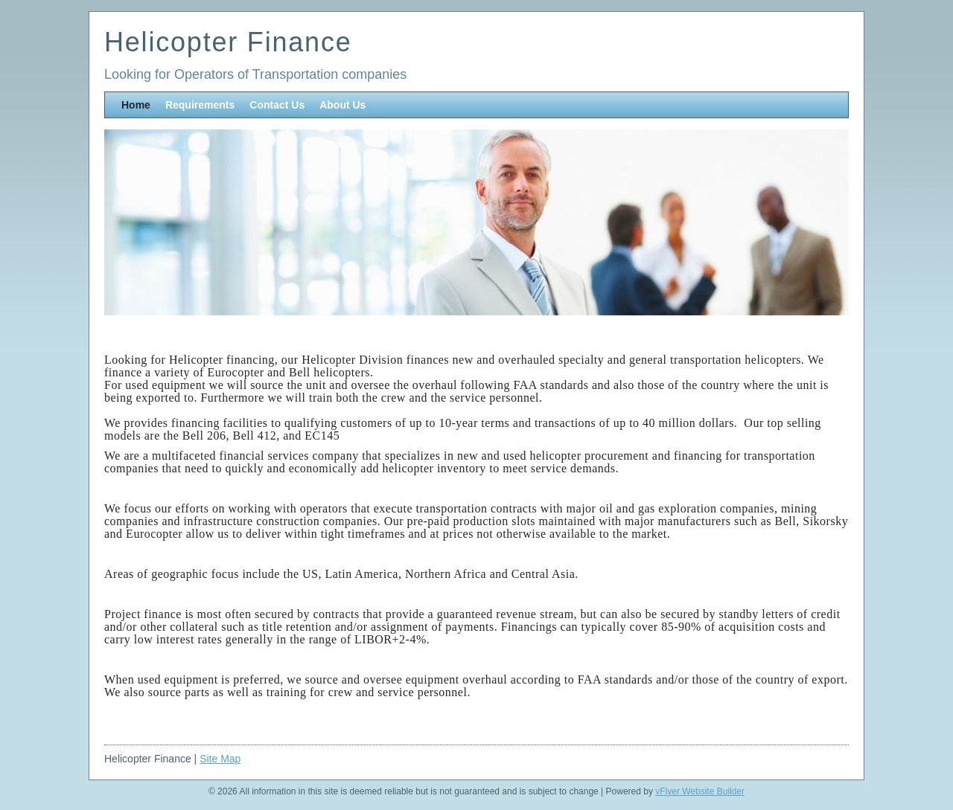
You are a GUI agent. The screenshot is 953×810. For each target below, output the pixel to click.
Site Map (220, 759)
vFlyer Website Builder (700, 791)
